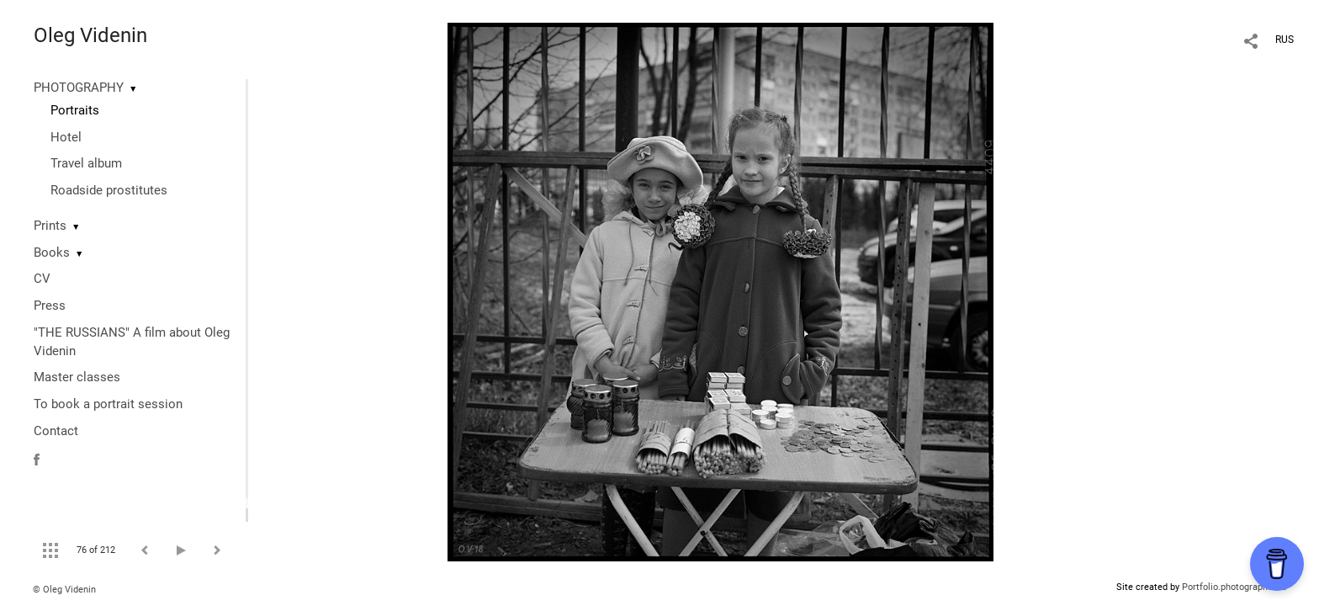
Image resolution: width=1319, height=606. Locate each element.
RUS (1284, 39)
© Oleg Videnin (64, 589)
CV (42, 278)
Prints (50, 225)
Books (52, 252)
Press (50, 305)
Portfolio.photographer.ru (1234, 587)
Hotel (66, 137)
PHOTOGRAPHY (79, 87)
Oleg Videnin (90, 35)
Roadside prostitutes (108, 190)
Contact (56, 431)
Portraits (74, 110)
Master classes (77, 377)
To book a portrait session (108, 404)
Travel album (86, 163)
